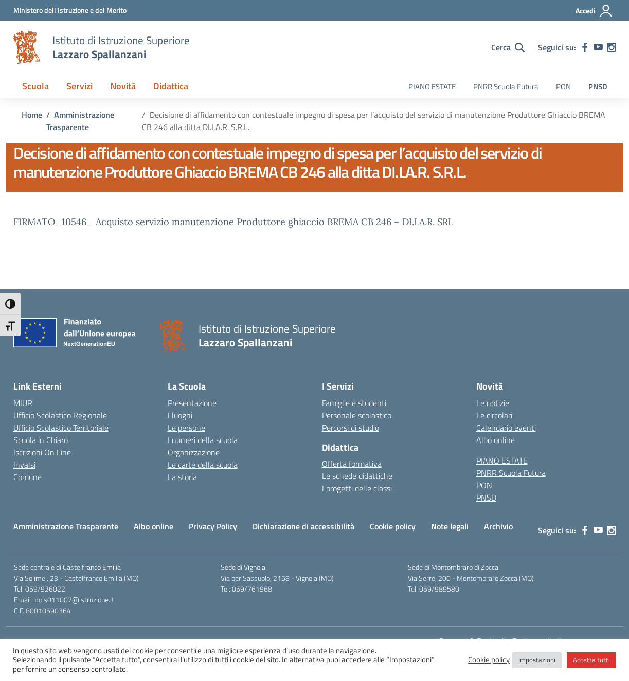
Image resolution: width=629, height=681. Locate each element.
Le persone (186, 427)
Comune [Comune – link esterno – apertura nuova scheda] (27, 477)
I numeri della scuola (203, 440)
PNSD (597, 87)
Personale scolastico (356, 415)
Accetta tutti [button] (591, 660)
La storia (182, 477)
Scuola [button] (35, 86)
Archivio (498, 526)
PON (563, 87)
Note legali (450, 526)
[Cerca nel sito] (508, 47)
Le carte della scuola (203, 464)
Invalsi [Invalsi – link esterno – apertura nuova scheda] (24, 464)
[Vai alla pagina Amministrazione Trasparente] (80, 120)
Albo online (495, 440)
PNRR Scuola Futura (505, 87)
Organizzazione (194, 452)
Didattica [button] (170, 86)
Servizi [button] (79, 86)
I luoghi (180, 415)
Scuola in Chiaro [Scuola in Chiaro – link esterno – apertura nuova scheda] (40, 440)
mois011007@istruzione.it (73, 599)
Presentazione (192, 403)
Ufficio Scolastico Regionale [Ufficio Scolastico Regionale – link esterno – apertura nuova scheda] (60, 415)
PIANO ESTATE (432, 87)
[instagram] (611, 47)
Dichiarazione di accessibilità (303, 526)
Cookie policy (393, 526)
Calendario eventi (506, 427)
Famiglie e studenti (354, 403)
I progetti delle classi (357, 488)
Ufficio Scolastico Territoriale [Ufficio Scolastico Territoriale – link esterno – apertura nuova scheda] (61, 427)
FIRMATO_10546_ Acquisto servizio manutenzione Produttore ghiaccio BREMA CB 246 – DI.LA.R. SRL (233, 222)
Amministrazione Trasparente (65, 526)
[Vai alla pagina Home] (32, 114)
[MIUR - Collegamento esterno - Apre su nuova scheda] (70, 10)
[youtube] (598, 47)
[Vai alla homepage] (26, 47)
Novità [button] (123, 86)
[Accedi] (594, 11)
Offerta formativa (352, 463)
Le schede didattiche (357, 476)
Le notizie (492, 403)
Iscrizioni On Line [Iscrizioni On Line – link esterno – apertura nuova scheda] (42, 452)
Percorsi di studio (350, 427)
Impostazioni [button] (536, 660)
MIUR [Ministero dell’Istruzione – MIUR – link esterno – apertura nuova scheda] (22, 403)
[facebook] (584, 47)
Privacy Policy (213, 526)
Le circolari (494, 415)
